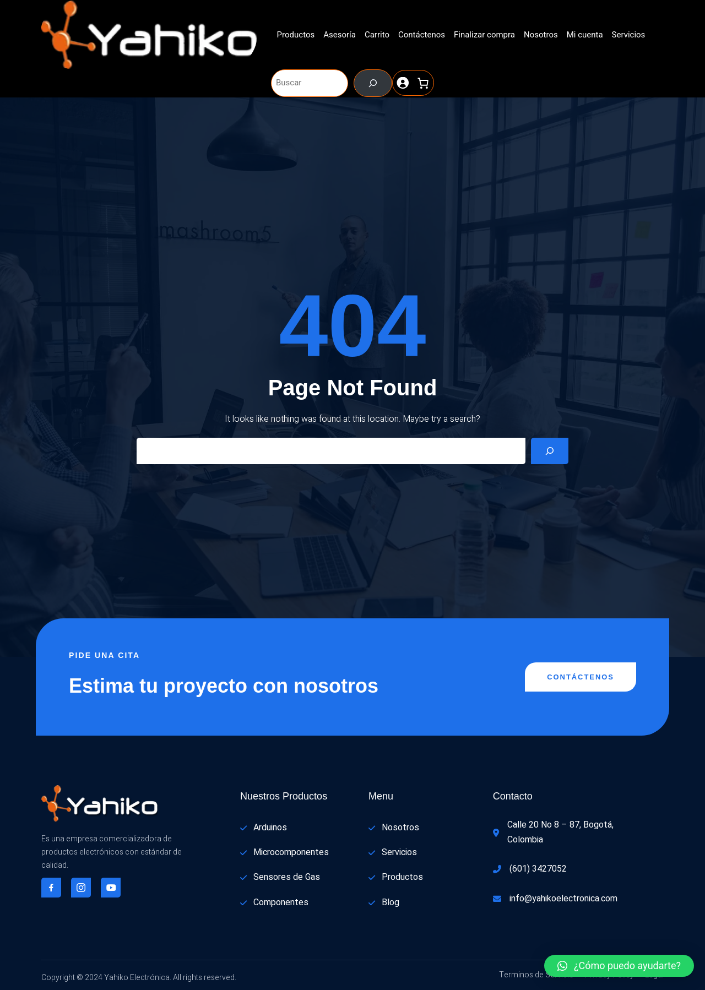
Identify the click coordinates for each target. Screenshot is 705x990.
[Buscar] (373, 83)
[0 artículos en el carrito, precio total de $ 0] (423, 82)
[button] (619, 966)
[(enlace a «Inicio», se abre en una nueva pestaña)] (148, 35)
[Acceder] (403, 83)
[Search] (549, 451)
